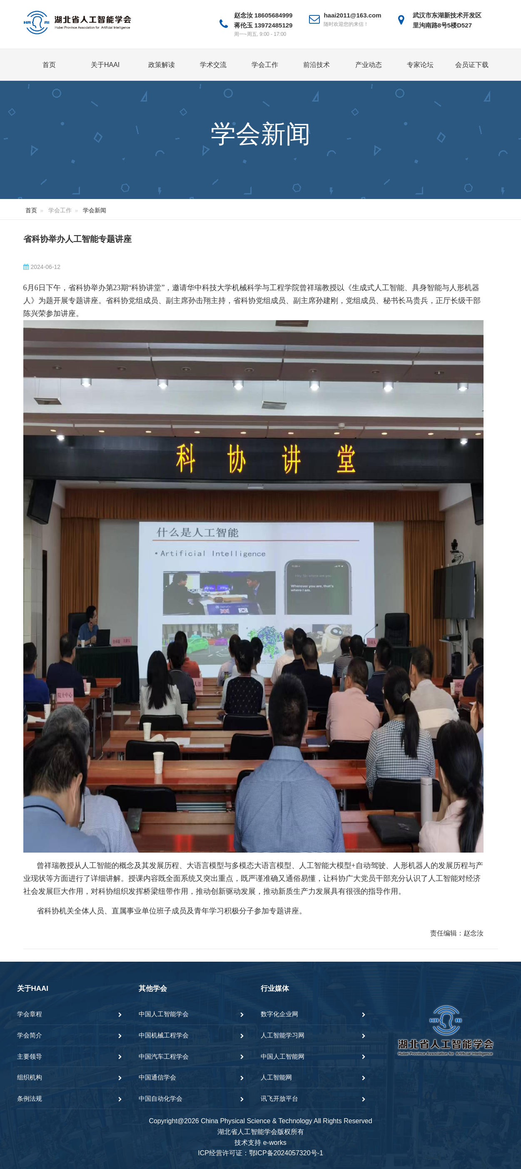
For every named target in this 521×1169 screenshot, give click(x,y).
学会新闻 (94, 210)
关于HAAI (105, 64)
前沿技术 (316, 64)
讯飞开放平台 (279, 1098)
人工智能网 (276, 1077)
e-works (275, 1142)
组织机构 (29, 1077)
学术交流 (213, 64)
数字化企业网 (279, 1013)
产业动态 (368, 64)
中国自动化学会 (160, 1098)
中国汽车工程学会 (164, 1056)
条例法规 (29, 1098)
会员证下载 (472, 64)
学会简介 (29, 1035)
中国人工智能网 (282, 1056)
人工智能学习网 (282, 1035)
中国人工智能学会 (164, 1013)
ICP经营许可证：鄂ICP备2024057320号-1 (260, 1153)
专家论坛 (420, 64)
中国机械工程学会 (164, 1035)
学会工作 (265, 64)
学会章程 (29, 1013)
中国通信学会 (157, 1077)
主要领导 (29, 1056)
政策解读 (161, 64)
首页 (49, 64)
